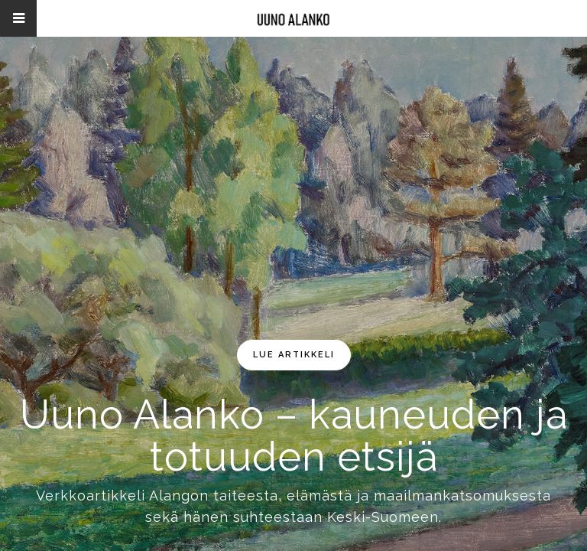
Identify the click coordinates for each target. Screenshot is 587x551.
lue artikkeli (294, 355)
